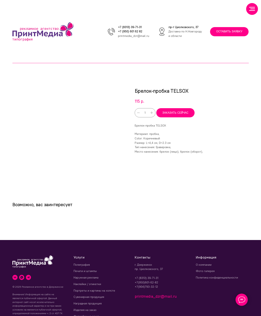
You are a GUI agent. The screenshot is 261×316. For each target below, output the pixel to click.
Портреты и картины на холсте (94, 290)
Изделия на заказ (85, 310)
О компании (203, 264)
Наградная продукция (88, 303)
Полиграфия (82, 264)
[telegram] (28, 277)
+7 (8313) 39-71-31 (130, 27)
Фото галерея (205, 271)
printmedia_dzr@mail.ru (133, 36)
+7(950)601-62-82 (146, 282)
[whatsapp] (21, 277)
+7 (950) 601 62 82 (130, 31)
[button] (229, 31)
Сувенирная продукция (89, 297)
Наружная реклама (86, 277)
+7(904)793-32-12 (146, 286)
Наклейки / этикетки (87, 284)
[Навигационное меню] (252, 9)
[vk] (15, 277)
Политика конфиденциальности (217, 277)
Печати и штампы (85, 271)
